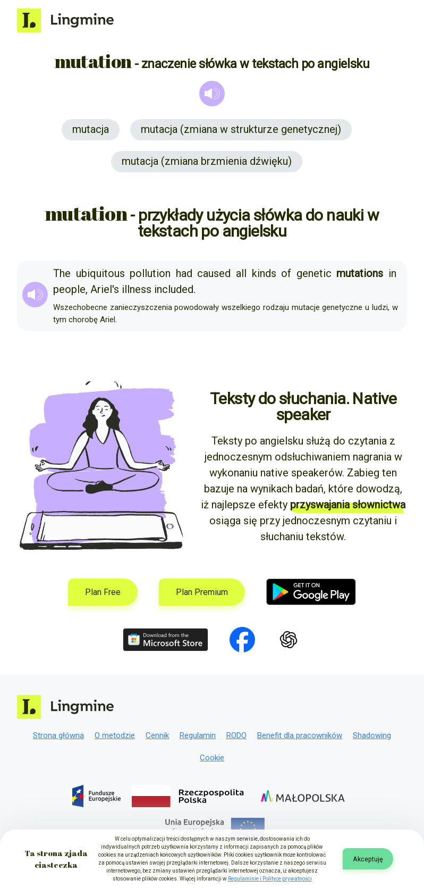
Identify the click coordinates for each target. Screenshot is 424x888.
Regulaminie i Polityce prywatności (270, 879)
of (286, 273)
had (184, 273)
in (392, 273)
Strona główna (58, 735)
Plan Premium (202, 592)
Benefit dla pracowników (299, 735)
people (69, 289)
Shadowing (372, 735)
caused (214, 273)
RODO (236, 735)
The (62, 273)
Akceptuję (368, 859)
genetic (314, 273)
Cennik (157, 735)
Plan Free (103, 592)
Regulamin (198, 735)
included (173, 289)
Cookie (212, 758)
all (241, 273)
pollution (150, 273)
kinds (264, 273)
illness (136, 289)
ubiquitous (100, 273)
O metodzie (115, 735)
